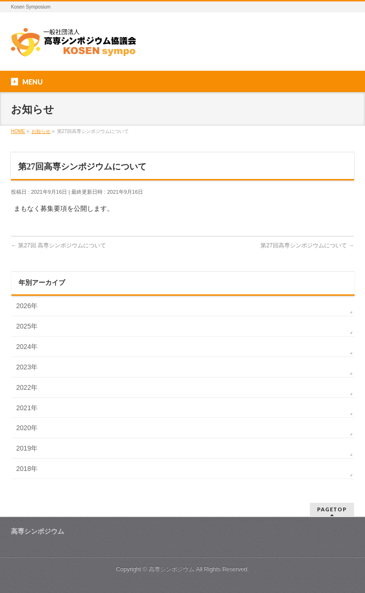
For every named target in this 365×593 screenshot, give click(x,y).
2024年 (27, 346)
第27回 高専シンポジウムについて (58, 245)
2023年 (27, 367)
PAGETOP (332, 509)
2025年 (27, 326)
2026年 (27, 306)
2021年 (27, 408)
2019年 (27, 448)
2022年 (27, 387)
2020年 (27, 428)
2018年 (27, 468)
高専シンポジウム (171, 569)
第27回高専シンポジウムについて (307, 245)
